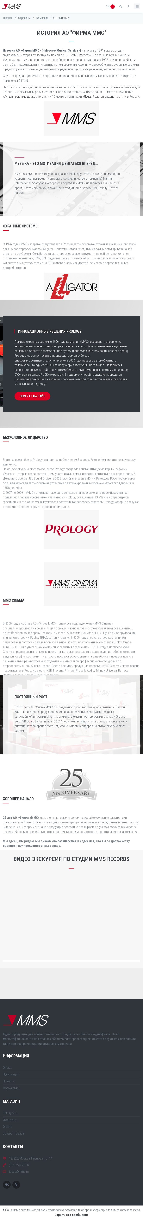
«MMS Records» (81, 55)
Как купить (10, 1113)
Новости (8, 1081)
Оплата (7, 1127)
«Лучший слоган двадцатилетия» (104, 96)
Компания (42, 18)
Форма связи (11, 1088)
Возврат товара (13, 1133)
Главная (7, 18)
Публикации (11, 1074)
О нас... (8, 1067)
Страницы (24, 18)
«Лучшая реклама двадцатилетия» (26, 96)
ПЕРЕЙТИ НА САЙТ (32, 396)
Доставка (9, 1120)
